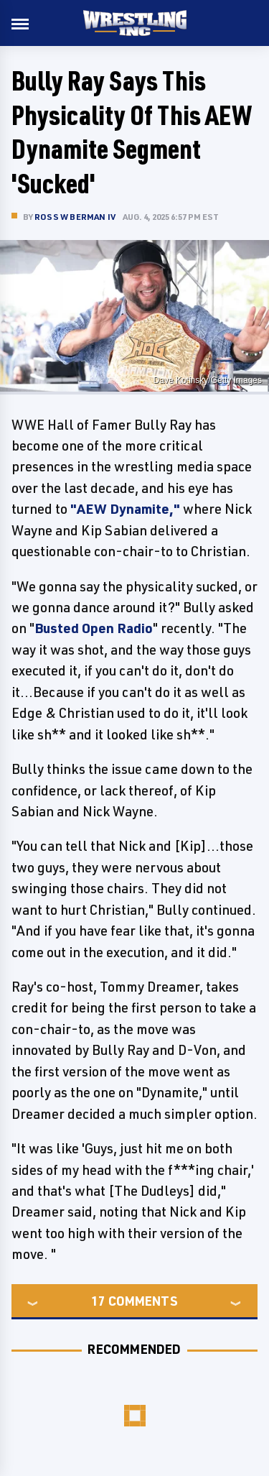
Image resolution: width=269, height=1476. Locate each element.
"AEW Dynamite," (125, 508)
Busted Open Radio (93, 628)
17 (98, 1301)
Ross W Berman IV (74, 216)
